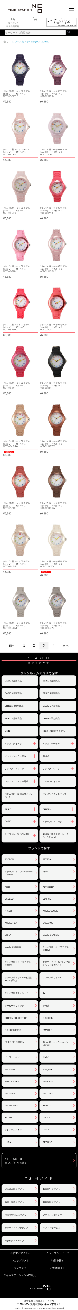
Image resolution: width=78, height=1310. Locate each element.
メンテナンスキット (14, 1130)
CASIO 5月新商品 (13, 681)
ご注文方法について (14, 1189)
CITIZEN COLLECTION (16, 1018)
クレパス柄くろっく (52, 977)
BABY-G (47, 1105)
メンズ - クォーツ (13, 743)
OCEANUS (48, 923)
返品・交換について (14, 1202)
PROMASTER (11, 1105)
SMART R (47, 1030)
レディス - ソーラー (52, 769)
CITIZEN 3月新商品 (14, 706)
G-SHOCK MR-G (13, 1030)
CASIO (8, 821)
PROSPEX (10, 1093)
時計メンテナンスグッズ (54, 794)
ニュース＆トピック (57, 1253)
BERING (9, 1117)
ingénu (46, 871)
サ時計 (46, 1005)
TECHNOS (10, 1069)
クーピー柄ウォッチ (14, 1005)
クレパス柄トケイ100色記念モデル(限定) (18, 979)
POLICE (46, 1117)
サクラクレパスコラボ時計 (17, 834)
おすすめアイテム (20, 1253)
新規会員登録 (12, 26)
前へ (12, 645)
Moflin (7, 731)
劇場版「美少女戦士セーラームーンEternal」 (57, 835)
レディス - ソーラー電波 (16, 781)
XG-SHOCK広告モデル (54, 731)
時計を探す (57, 1260)
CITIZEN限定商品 (51, 718)
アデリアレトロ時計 (52, 821)
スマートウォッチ (51, 781)
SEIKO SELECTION (14, 1042)
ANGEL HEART (12, 923)
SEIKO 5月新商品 (51, 681)
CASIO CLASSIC (51, 935)
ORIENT (9, 935)
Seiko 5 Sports (12, 1081)
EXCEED (9, 899)
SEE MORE (40, 1160)
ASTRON (9, 859)
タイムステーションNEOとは (20, 1275)
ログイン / (13, 23)
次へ (66, 645)
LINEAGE (47, 1129)
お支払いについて (51, 1189)
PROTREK (48, 1093)
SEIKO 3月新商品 (13, 718)
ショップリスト (20, 1260)
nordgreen (47, 1069)
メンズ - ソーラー (51, 743)
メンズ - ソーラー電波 (15, 756)
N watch (9, 911)
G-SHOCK (48, 1018)
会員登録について (51, 1202)
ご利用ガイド (57, 1267)
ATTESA (47, 859)
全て (6, 41)
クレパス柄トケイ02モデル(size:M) (18, 963)
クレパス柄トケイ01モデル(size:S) (56, 948)
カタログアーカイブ (14, 1240)
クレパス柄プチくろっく (16, 993)
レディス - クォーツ (14, 769)
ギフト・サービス (51, 1227)
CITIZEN (47, 809)
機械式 (46, 756)
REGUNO (47, 1142)
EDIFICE (47, 899)
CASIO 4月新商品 (13, 693)
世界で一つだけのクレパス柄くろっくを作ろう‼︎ (57, 963)
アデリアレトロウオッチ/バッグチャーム (19, 873)
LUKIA (8, 1142)
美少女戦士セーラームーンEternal (55, 1043)
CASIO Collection (13, 947)
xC (44, 993)
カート (35, 23)
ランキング (20, 1267)
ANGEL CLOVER (51, 911)
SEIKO (8, 809)
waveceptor (48, 887)
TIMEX (46, 1057)
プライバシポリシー (52, 1215)
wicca (7, 887)
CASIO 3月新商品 (51, 706)
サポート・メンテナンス (16, 1227)
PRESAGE (48, 1081)
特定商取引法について (15, 1215)
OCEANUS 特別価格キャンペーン (18, 795)
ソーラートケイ (12, 1057)
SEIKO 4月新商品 (51, 693)
